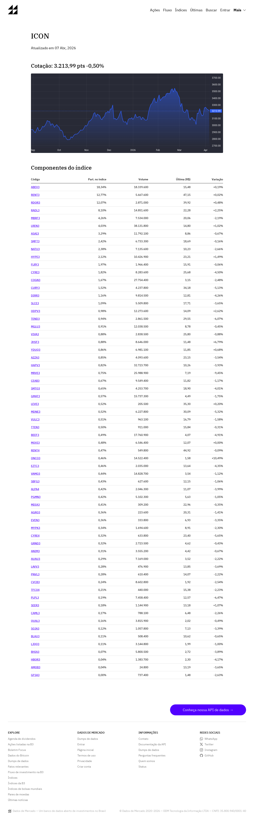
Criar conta (84, 766)
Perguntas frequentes (152, 755)
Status (142, 766)
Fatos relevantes (18, 766)
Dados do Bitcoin (18, 755)
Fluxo (167, 10)
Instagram (211, 750)
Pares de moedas (18, 794)
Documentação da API (152, 744)
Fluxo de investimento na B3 (25, 772)
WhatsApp (211, 739)
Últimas (196, 10)
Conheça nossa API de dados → (208, 710)
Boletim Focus (17, 750)
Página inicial (85, 750)
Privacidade (84, 761)
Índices (181, 10)
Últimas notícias (18, 800)
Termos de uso (86, 755)
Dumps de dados (18, 761)
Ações (155, 10)
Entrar (225, 10)
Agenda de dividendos (22, 739)
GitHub (209, 755)
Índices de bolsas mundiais (25, 789)
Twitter (209, 744)
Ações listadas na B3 (21, 744)
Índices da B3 (16, 783)
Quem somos (147, 761)
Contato (143, 739)
